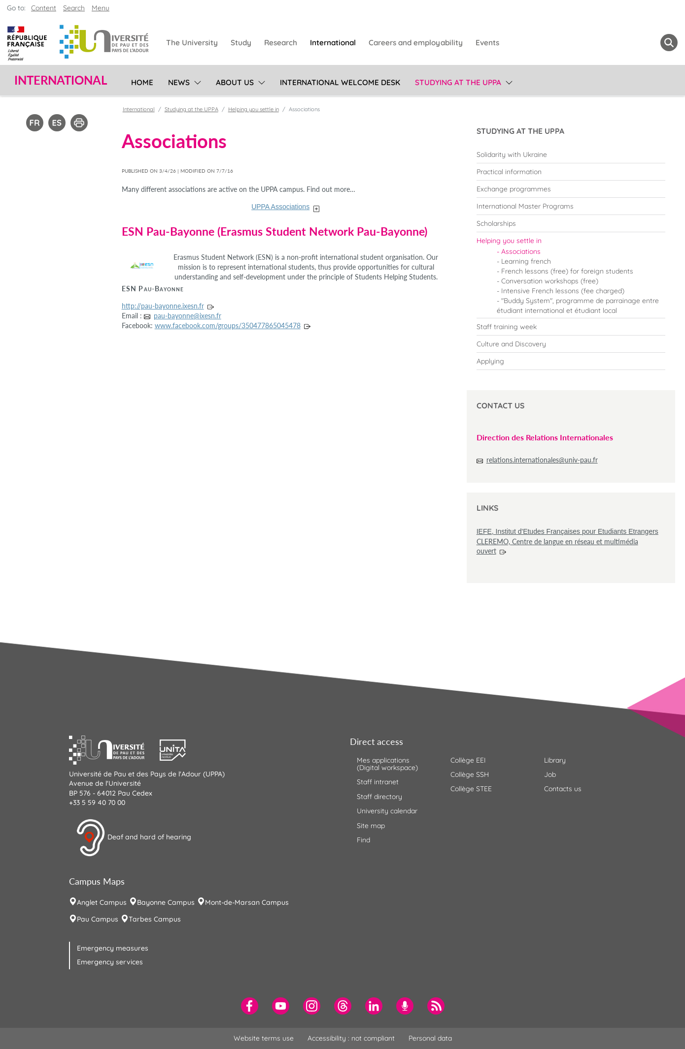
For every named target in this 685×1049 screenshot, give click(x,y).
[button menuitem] (669, 42)
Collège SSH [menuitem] (469, 774)
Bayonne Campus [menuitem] (166, 902)
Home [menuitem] (142, 82)
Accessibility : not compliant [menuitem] (351, 1038)
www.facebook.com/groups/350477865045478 (228, 325)
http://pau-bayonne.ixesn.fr (163, 306)
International (139, 109)
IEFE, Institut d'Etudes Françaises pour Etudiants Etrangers (567, 531)
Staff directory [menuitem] (379, 796)
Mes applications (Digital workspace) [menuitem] (387, 764)
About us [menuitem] (235, 82)
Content (43, 7)
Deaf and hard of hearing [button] (133, 838)
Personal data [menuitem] (430, 1038)
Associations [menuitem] (521, 251)
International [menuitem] (333, 42)
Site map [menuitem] (371, 825)
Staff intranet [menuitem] (378, 781)
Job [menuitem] (550, 774)
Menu (100, 7)
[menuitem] (571, 154)
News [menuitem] (179, 82)
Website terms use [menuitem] (264, 1038)
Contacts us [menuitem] (563, 788)
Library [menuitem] (555, 760)
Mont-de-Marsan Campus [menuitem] (247, 902)
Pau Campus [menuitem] (97, 919)
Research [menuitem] (280, 42)
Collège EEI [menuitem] (468, 760)
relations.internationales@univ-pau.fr (542, 460)
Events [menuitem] (487, 42)
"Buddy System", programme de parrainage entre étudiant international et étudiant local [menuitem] (578, 305)
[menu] (196, 81)
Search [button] (74, 7)
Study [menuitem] (241, 42)
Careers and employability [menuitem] (416, 42)
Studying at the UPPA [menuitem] (458, 82)
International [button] (60, 80)
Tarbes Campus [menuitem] (155, 919)
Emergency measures (112, 948)
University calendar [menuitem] (387, 810)
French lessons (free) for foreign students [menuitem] (567, 271)
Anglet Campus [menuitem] (102, 902)
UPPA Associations (280, 207)
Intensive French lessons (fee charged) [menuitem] (562, 290)
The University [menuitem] (192, 42)
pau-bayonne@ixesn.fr (187, 315)
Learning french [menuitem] (526, 261)
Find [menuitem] (363, 839)
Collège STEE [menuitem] (471, 788)
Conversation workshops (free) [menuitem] (549, 281)
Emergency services (110, 961)
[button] (114, 748)
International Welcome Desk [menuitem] (340, 82)
